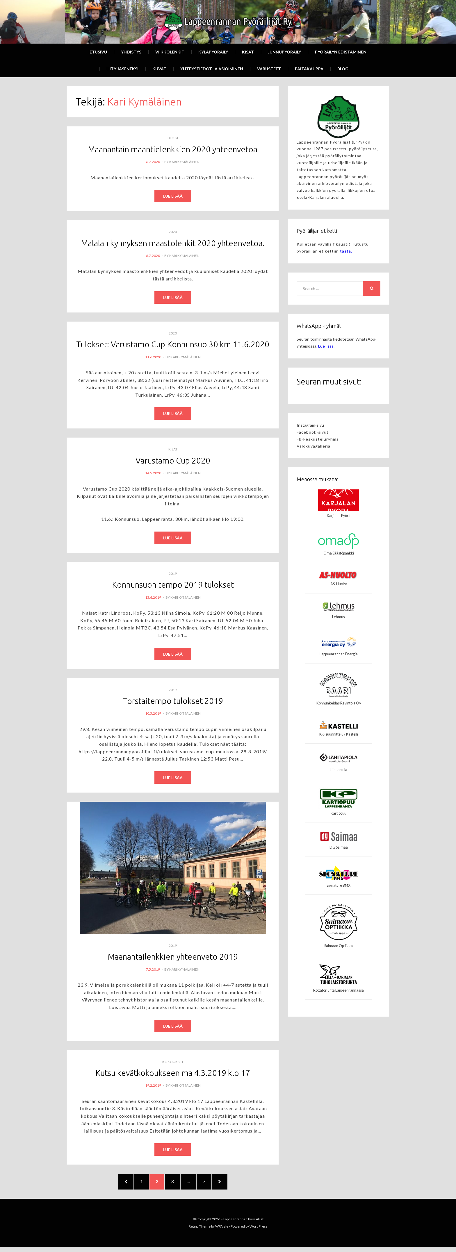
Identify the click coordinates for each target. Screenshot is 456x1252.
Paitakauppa (309, 68)
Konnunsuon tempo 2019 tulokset (173, 585)
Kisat (248, 51)
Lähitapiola (338, 770)
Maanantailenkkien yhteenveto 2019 (173, 957)
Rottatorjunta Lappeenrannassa (338, 990)
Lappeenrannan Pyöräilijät (243, 1224)
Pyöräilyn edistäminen (340, 51)
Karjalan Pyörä (338, 516)
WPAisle (221, 1231)
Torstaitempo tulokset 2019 (173, 702)
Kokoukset (173, 1063)
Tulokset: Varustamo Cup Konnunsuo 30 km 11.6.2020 (172, 344)
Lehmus (338, 617)
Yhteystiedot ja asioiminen (211, 68)
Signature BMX (338, 885)
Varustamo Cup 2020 (173, 461)
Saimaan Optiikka (338, 946)
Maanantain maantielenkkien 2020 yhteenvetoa (172, 149)
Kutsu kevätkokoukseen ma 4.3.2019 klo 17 (172, 1074)
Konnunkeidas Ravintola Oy (338, 703)
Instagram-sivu (310, 425)
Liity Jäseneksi (122, 68)
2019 (173, 574)
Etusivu (98, 51)
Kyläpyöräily (213, 51)
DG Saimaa (338, 847)
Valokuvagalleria (313, 445)
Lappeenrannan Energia (339, 654)
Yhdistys (131, 51)
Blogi (343, 68)
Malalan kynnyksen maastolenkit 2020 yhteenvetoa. (173, 243)
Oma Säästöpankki (338, 553)
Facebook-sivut (313, 432)
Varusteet (269, 68)
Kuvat (159, 68)
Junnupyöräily (284, 51)
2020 (173, 232)
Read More (172, 196)
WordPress (259, 1231)
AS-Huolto (338, 584)
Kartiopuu (338, 813)
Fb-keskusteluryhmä (318, 439)
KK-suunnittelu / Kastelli (338, 734)
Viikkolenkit (169, 51)
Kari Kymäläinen (184, 162)
